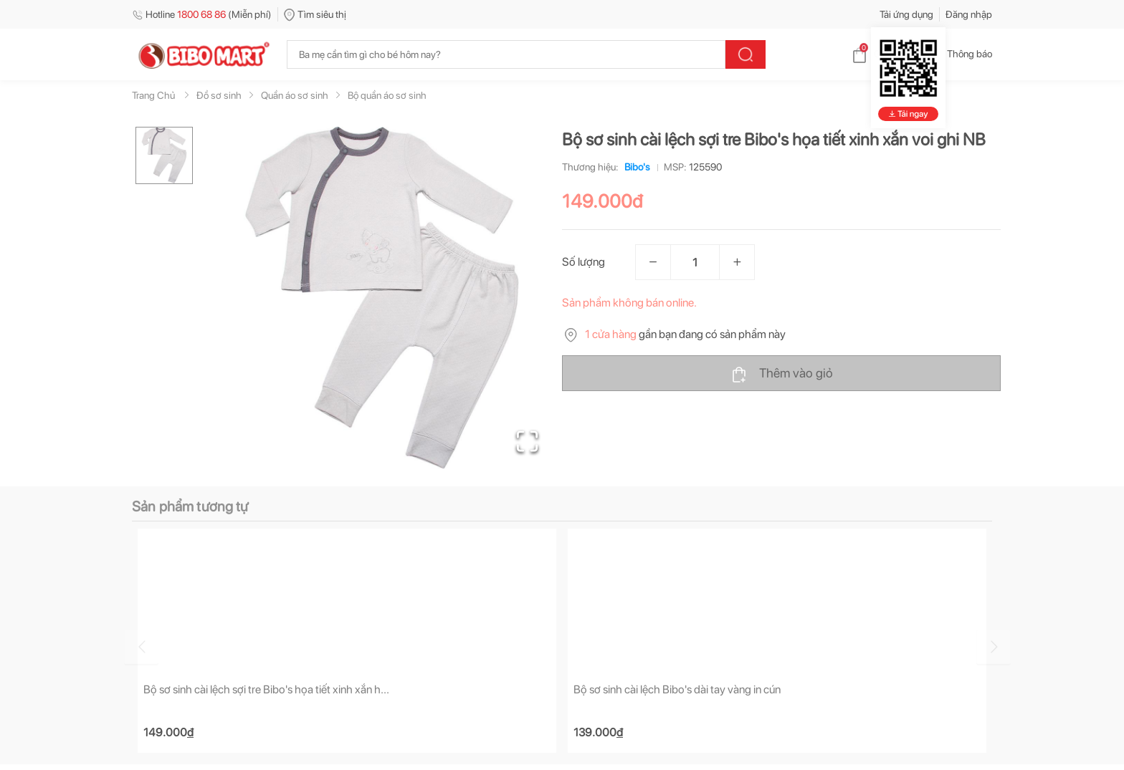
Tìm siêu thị (315, 14)
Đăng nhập (969, 14)
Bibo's (634, 167)
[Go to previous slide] (135, 647)
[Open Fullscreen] (526, 440)
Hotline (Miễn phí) (202, 14)
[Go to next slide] (994, 647)
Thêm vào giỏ (781, 373)
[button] (382, 298)
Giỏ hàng (881, 53)
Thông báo (958, 53)
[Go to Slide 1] (164, 155)
